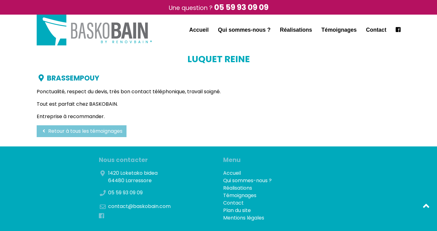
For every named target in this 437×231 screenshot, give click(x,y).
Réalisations (296, 30)
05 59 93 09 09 (241, 7)
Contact (376, 30)
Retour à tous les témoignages (81, 131)
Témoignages (338, 30)
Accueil (199, 30)
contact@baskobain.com (139, 206)
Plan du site (237, 210)
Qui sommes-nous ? (244, 30)
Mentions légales (243, 217)
